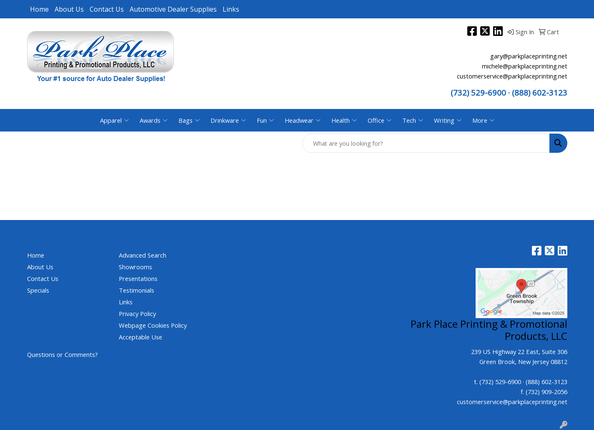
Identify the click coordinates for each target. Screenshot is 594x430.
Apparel (114, 120)
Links (231, 9)
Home (39, 9)
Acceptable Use (140, 337)
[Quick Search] (426, 143)
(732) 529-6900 (478, 92)
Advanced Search (142, 255)
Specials (38, 290)
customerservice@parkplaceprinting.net (512, 76)
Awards (154, 120)
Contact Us (107, 9)
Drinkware (228, 120)
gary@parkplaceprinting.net (528, 56)
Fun (265, 120)
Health (344, 120)
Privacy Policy (137, 313)
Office (379, 120)
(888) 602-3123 (546, 381)
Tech (412, 120)
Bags (189, 120)
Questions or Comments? (62, 354)
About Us (69, 9)
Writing (447, 120)
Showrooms (135, 267)
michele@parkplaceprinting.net (524, 66)
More (483, 120)
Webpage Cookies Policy (153, 325)
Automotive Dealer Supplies (173, 9)
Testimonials (136, 290)
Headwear (303, 120)
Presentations (138, 278)
